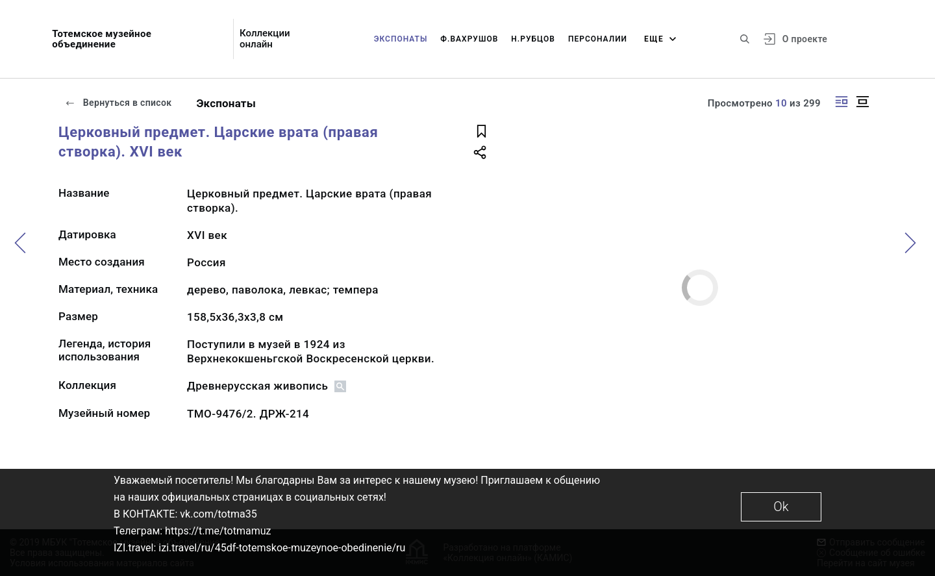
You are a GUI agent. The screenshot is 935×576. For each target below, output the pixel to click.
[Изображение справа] (841, 102)
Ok (780, 506)
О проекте (804, 39)
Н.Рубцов (533, 39)
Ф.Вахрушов (469, 39)
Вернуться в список (118, 102)
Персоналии (597, 39)
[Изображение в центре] (862, 102)
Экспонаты (401, 39)
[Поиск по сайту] (744, 39)
